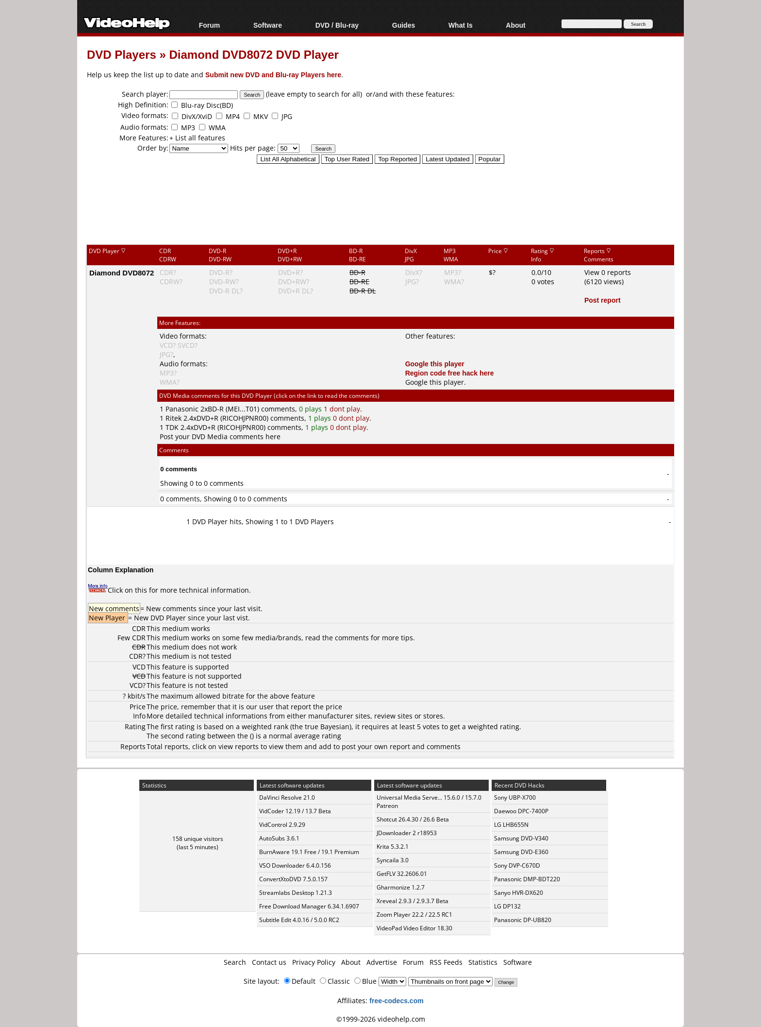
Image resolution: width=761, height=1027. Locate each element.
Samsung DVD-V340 (521, 838)
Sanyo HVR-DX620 (518, 893)
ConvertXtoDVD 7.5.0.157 (293, 879)
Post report (602, 300)
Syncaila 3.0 (393, 860)
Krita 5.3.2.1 (393, 846)
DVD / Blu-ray (337, 25)
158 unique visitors (197, 839)
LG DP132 (507, 906)
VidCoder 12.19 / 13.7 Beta (295, 811)
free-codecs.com (396, 1000)
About (515, 25)
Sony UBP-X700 (515, 797)
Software (267, 25)
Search (235, 962)
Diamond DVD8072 (121, 272)
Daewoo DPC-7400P (521, 811)
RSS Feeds (446, 962)
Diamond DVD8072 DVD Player (253, 54)
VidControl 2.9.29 (282, 825)
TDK (172, 427)
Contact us (269, 962)
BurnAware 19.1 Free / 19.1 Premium (309, 852)
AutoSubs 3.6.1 (279, 838)
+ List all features (197, 137)
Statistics (482, 962)
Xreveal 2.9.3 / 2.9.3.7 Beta (412, 901)
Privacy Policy (313, 962)
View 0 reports (607, 272)
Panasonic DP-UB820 (522, 920)
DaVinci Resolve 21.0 (287, 797)
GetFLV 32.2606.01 (402, 874)
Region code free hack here (449, 372)
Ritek (173, 418)
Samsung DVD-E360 (521, 852)
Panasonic (182, 408)
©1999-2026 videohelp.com (380, 1019)
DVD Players (121, 54)
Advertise (381, 962)
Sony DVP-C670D (517, 865)
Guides (403, 25)
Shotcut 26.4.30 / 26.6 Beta (413, 819)
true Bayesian (327, 726)
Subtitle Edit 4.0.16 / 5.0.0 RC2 (299, 920)
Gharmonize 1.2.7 (401, 887)
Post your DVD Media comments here (220, 436)
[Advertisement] (380, 203)
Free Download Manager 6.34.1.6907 (309, 906)
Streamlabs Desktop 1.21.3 (295, 893)
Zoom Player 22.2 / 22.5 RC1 (414, 914)
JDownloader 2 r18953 (407, 833)
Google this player (434, 363)
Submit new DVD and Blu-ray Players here (273, 74)
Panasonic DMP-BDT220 (527, 879)
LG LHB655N (511, 825)
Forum (209, 25)
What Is (460, 25)
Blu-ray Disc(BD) (207, 105)
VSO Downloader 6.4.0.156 (295, 865)
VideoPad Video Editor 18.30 (414, 928)
